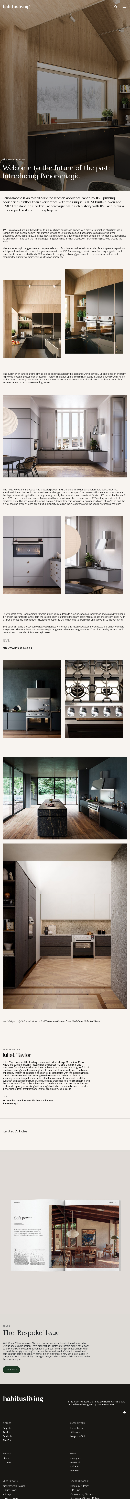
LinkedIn (74, 1466)
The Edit (7, 1440)
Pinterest (74, 1470)
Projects (7, 1428)
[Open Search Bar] (116, 7)
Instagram (75, 1458)
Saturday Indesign (79, 1486)
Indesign (7, 1494)
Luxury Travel (10, 1490)
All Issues (75, 1432)
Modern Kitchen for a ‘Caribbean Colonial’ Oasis (74, 1021)
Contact (7, 1462)
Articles (6, 1432)
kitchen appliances (42, 1100)
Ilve (19, 1100)
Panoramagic (15, 248)
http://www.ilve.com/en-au (17, 648)
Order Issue (11, 1369)
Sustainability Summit (82, 1494)
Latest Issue (76, 1428)
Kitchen (7, 159)
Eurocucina (9, 1100)
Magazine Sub (77, 1436)
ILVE (101, 248)
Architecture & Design (14, 1486)
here (47, 632)
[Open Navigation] (124, 7)
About (6, 1458)
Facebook (75, 1462)
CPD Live (75, 1490)
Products (7, 1436)
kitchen (26, 1100)
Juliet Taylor (18, 159)
